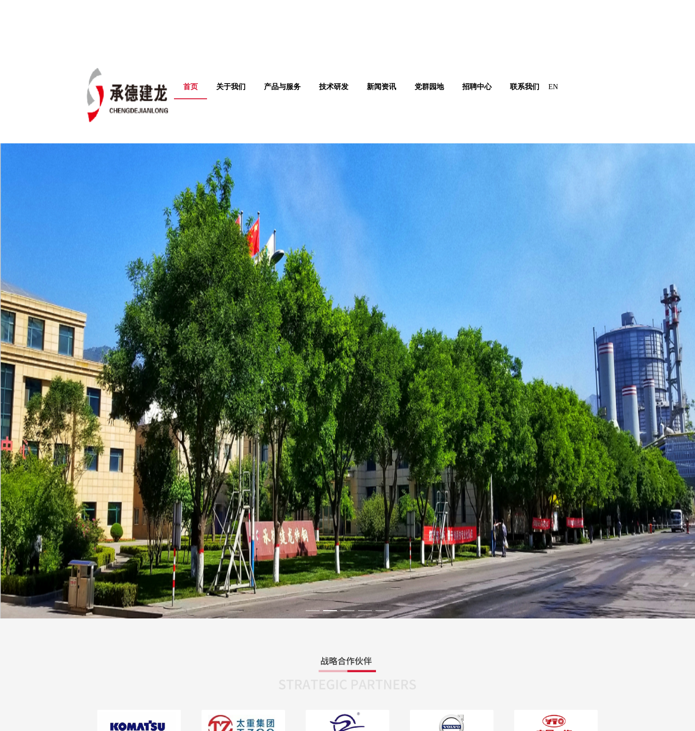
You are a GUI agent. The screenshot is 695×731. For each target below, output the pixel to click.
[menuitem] (231, 86)
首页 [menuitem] (190, 87)
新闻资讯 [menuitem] (381, 87)
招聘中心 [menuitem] (477, 87)
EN (553, 87)
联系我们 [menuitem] (524, 87)
